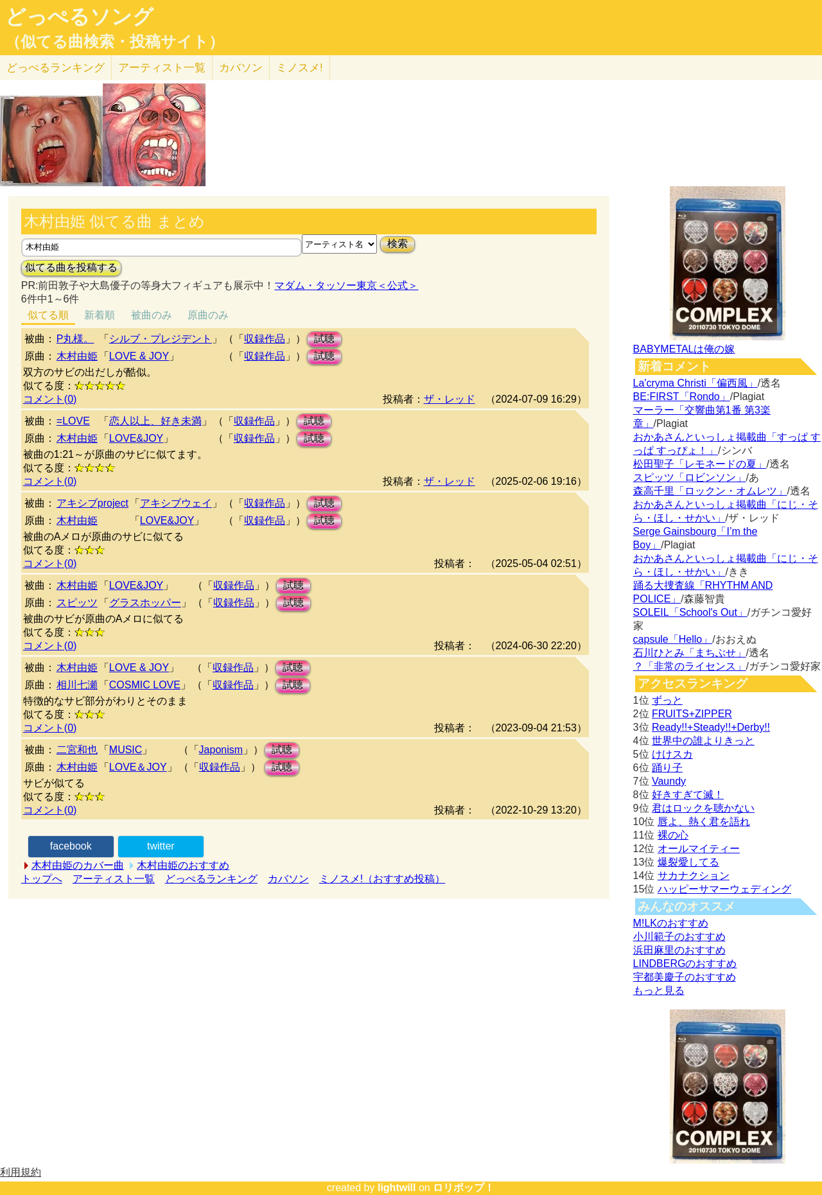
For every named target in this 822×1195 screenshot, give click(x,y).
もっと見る (659, 990)
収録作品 (264, 338)
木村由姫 (77, 356)
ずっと (667, 700)
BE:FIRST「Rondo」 (681, 396)
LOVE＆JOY (138, 767)
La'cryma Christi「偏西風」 (695, 383)
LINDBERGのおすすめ (685, 963)
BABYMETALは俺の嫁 (684, 349)
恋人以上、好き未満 (155, 420)
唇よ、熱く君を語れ (704, 821)
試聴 (324, 338)
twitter (161, 846)
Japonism (221, 749)
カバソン (241, 68)
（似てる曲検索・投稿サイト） (114, 41)
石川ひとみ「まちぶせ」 (689, 652)
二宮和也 (77, 749)
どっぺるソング (79, 16)
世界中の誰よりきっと (703, 740)
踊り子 (667, 767)
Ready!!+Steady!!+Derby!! (711, 727)
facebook (71, 846)
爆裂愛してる (688, 862)
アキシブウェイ (176, 503)
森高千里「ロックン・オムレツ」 (710, 490)
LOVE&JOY (136, 438)
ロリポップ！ (463, 1187)
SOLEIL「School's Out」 (690, 612)
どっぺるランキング (211, 878)
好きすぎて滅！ (688, 794)
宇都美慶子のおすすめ (684, 977)
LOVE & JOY (139, 356)
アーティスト (162, 68)
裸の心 (673, 835)
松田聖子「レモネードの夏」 (700, 463)
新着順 (99, 315)
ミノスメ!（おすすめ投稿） (382, 878)
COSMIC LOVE (144, 684)
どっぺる (55, 68)
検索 (397, 243)
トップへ (41, 878)
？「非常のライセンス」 (689, 666)
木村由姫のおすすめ (183, 865)
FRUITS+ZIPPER (692, 713)
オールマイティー (699, 848)
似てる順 (48, 315)
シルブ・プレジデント (160, 338)
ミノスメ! (299, 68)
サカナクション (694, 875)
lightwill (397, 1187)
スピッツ (77, 602)
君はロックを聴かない (703, 808)
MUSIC (126, 749)
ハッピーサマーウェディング (724, 889)
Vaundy (669, 781)
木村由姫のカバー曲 (77, 865)
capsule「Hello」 (673, 639)
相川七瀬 (77, 684)
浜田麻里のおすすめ (679, 950)
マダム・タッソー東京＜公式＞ (346, 285)
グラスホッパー (145, 602)
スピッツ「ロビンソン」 (689, 477)
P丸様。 (75, 338)
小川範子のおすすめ (679, 936)
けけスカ (672, 754)
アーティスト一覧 (114, 878)
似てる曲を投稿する (71, 267)
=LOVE (73, 420)
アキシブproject (92, 503)
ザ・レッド (449, 399)
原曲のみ (208, 315)
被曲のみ (151, 315)
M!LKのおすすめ (670, 923)
